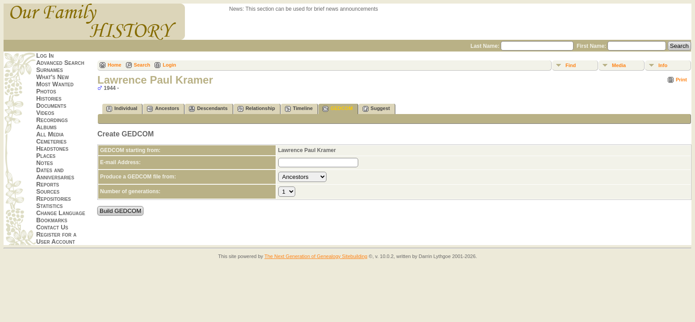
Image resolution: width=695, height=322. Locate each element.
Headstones (52, 148)
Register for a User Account (56, 238)
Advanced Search (60, 62)
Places (45, 155)
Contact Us (52, 227)
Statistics (49, 205)
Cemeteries (51, 141)
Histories (49, 98)
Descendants (208, 109)
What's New (52, 76)
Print (681, 79)
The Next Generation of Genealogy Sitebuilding (316, 256)
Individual (121, 109)
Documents (51, 105)
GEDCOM (337, 109)
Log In (45, 55)
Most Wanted (55, 84)
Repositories (53, 198)
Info (662, 65)
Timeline (299, 109)
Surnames (49, 69)
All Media (50, 134)
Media (619, 65)
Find (570, 65)
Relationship (256, 109)
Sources (47, 191)
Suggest (376, 109)
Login (169, 65)
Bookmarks (51, 220)
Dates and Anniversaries (55, 173)
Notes (44, 162)
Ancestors (163, 109)
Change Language (60, 212)
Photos (46, 91)
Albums (46, 127)
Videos (45, 112)
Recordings (52, 119)
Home (114, 65)
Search (142, 65)
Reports (47, 184)
